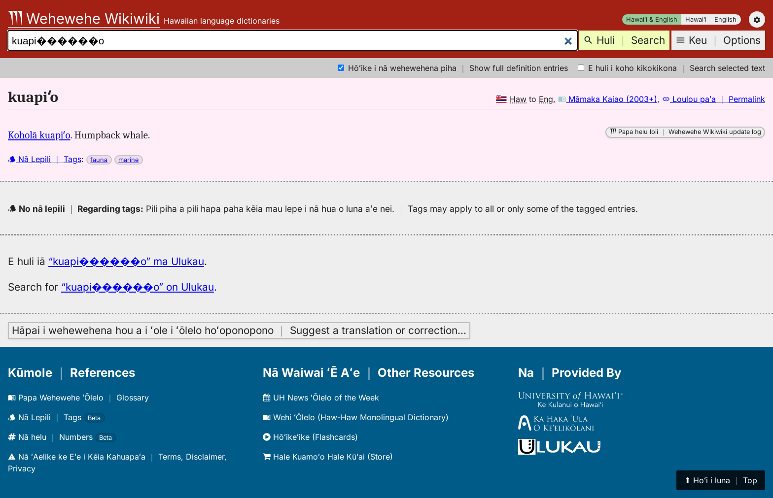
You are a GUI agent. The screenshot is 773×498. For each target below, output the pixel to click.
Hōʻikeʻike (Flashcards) (310, 437)
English (725, 19)
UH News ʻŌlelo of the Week (321, 397)
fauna (98, 160)
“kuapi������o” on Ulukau (137, 287)
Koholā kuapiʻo (39, 135)
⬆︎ (720, 480)
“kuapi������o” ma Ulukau (126, 261)
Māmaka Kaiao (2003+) (607, 99)
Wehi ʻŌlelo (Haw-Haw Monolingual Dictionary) (356, 417)
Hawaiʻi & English (651, 19)
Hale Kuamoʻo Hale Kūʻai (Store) (328, 457)
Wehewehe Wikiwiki (84, 18)
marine (128, 160)
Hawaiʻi (695, 19)
